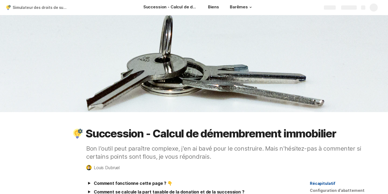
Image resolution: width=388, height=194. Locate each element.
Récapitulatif (322, 183)
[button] (250, 7)
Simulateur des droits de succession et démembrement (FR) (41, 7)
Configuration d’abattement (337, 190)
